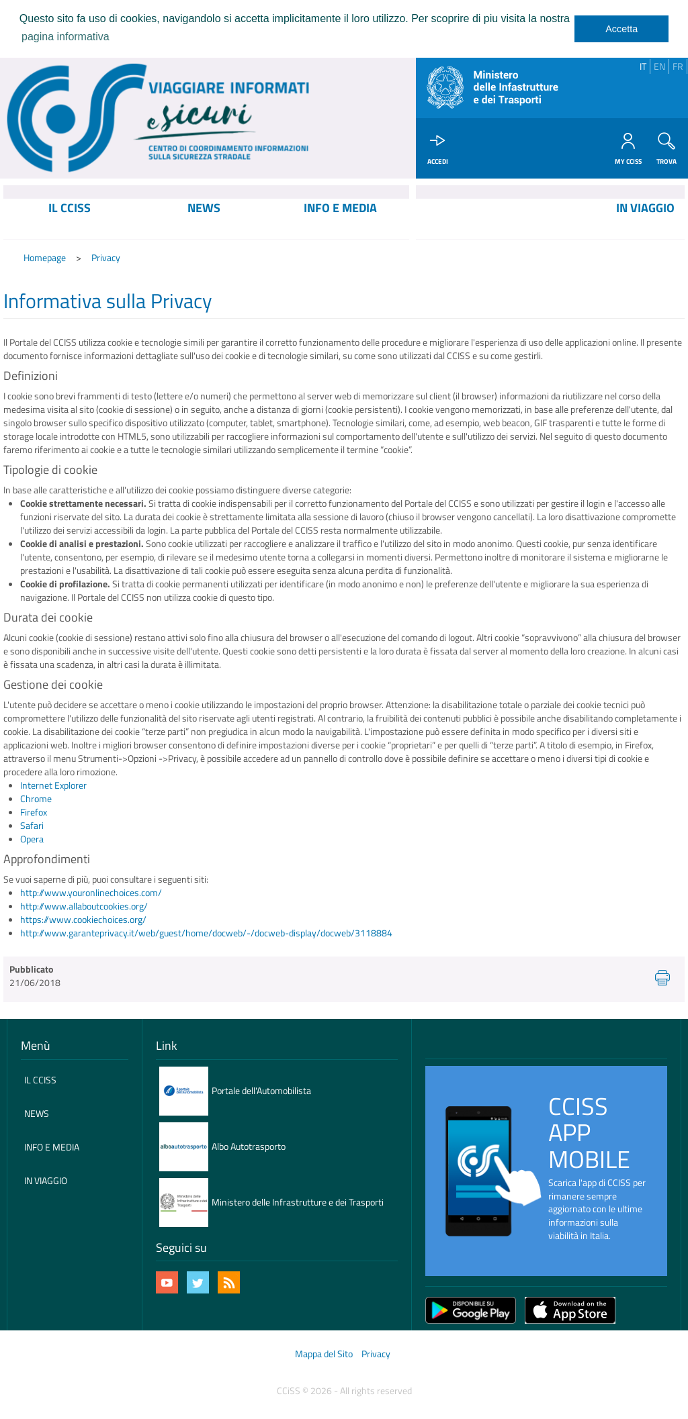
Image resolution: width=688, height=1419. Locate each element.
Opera (32, 839)
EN (659, 66)
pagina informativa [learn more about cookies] (66, 36)
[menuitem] (69, 219)
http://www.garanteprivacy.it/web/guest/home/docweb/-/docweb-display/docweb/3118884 (206, 933)
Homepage (45, 258)
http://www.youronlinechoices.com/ (91, 893)
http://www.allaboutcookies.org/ (84, 906)
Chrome (36, 799)
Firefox (33, 812)
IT (643, 66)
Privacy (105, 258)
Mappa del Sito (324, 1354)
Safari (32, 826)
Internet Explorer (53, 786)
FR (678, 66)
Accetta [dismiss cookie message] (621, 28)
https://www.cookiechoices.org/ (83, 919)
